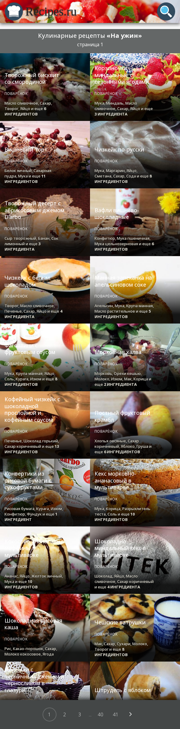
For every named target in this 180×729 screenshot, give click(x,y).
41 (115, 714)
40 (100, 714)
